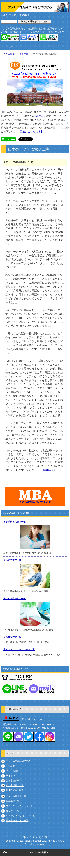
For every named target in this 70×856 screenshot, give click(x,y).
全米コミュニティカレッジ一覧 (19, 649)
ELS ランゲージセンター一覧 (20, 815)
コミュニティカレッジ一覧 (19, 806)
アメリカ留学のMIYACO (18, 761)
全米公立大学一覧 (12, 637)
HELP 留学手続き (15, 790)
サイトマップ (12, 775)
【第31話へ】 (48, 469)
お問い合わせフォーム (31, 719)
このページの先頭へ (38, 852)
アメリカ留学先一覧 (16, 796)
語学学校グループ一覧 (17, 820)
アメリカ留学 (8, 53)
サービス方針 (12, 771)
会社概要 (10, 766)
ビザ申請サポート (15, 785)
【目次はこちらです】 (30, 131)
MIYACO (40, 115)
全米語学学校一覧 (12, 560)
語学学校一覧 (12, 801)
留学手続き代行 (14, 780)
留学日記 (23, 53)
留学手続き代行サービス (15, 521)
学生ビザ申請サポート (14, 598)
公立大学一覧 (12, 811)
